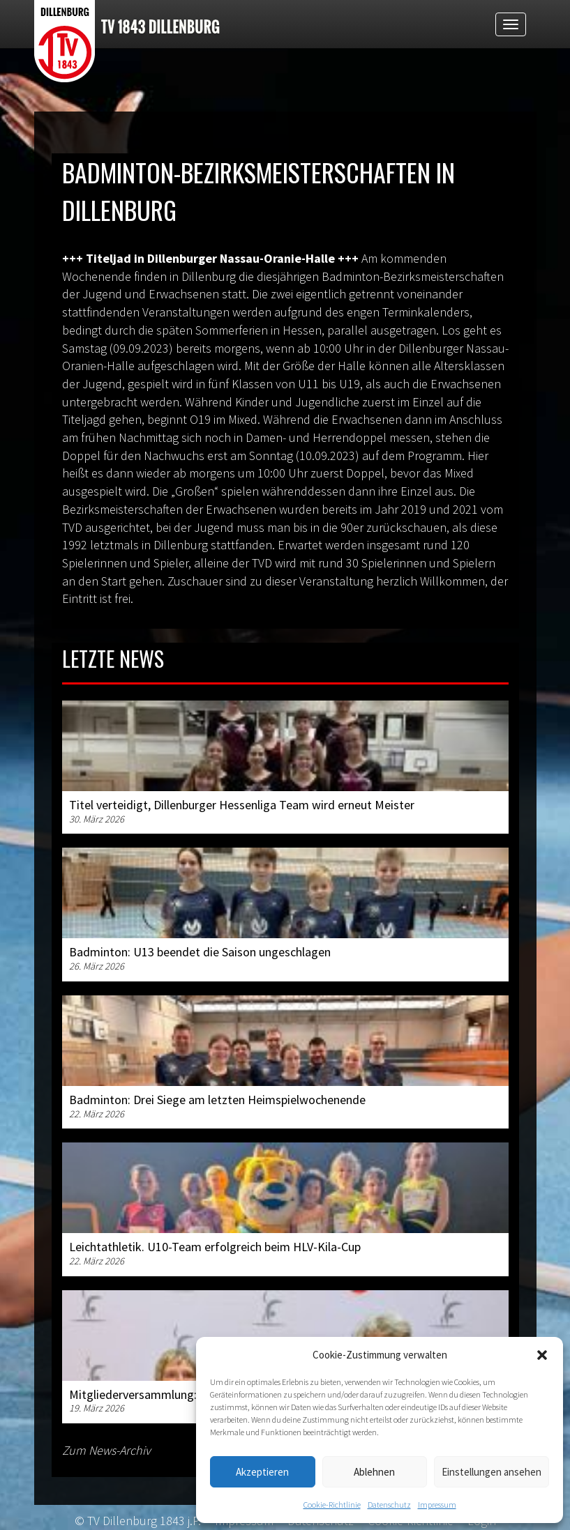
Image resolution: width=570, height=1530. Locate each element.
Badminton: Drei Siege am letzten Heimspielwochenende (217, 1100)
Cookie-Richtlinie (332, 1504)
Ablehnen (374, 1471)
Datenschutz (389, 1504)
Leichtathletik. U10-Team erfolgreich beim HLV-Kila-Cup (215, 1247)
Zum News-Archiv (106, 1450)
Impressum (437, 1504)
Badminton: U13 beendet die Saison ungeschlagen (200, 952)
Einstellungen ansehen (491, 1471)
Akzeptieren (262, 1471)
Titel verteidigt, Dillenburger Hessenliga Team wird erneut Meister (241, 805)
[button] (542, 1355)
